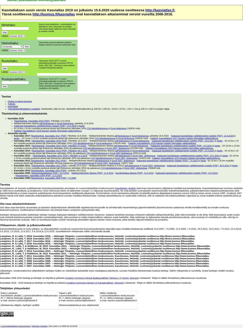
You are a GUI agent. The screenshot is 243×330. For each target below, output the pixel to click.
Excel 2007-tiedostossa (121, 153)
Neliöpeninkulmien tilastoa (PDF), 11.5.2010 (92, 173)
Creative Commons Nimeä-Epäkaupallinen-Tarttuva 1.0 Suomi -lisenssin (102, 278)
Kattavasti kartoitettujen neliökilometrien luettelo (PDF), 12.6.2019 (45, 126)
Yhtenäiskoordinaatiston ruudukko (24, 109)
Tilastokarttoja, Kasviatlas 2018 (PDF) (32, 121)
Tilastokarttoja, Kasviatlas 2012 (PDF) (49, 160)
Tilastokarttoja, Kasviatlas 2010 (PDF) (49, 170)
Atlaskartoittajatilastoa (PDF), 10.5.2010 (50, 173)
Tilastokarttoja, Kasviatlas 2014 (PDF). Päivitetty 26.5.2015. (59, 150)
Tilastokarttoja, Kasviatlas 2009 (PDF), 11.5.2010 (38, 175)
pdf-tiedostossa (47, 123)
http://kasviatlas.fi (159, 10)
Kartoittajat (13, 106)
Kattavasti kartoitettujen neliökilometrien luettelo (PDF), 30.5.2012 (198, 165)
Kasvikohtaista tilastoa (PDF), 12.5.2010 (134, 173)
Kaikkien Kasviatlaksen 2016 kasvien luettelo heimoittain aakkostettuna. (162, 143)
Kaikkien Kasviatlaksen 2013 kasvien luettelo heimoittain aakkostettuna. (186, 158)
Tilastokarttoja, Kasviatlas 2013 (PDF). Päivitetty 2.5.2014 (60, 155)
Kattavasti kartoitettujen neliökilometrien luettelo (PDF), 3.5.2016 (181, 146)
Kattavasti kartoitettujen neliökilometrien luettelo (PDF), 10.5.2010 (186, 173)
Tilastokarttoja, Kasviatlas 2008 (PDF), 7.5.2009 (53, 178)
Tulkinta (11, 104)
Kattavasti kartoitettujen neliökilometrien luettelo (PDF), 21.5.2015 (183, 150)
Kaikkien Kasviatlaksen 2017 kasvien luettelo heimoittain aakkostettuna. (184, 138)
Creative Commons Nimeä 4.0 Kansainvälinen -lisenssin (95, 283)
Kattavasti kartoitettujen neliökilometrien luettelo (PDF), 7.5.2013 (167, 160)
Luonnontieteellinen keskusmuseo (16, 326)
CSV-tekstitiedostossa (97, 128)
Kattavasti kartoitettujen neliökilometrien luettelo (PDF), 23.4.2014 (188, 155)
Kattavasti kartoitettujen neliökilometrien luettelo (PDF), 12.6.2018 (202, 136)
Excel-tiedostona (118, 128)
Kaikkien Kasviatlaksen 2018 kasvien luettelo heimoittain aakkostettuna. (48, 131)
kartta (81, 126)
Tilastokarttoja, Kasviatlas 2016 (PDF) (49, 141)
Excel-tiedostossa (65, 123)
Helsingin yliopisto (39, 326)
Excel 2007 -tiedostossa (144, 155)
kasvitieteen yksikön (125, 188)
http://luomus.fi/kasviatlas (53, 14)
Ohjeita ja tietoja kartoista (20, 101)
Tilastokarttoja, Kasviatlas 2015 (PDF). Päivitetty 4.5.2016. (58, 146)
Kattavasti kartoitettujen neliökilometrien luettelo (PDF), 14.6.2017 (183, 141)
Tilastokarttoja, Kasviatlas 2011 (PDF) (49, 165)
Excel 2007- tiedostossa (118, 148)
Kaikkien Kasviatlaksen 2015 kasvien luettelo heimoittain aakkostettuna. (180, 148)
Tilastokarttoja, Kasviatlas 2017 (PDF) (49, 136)
